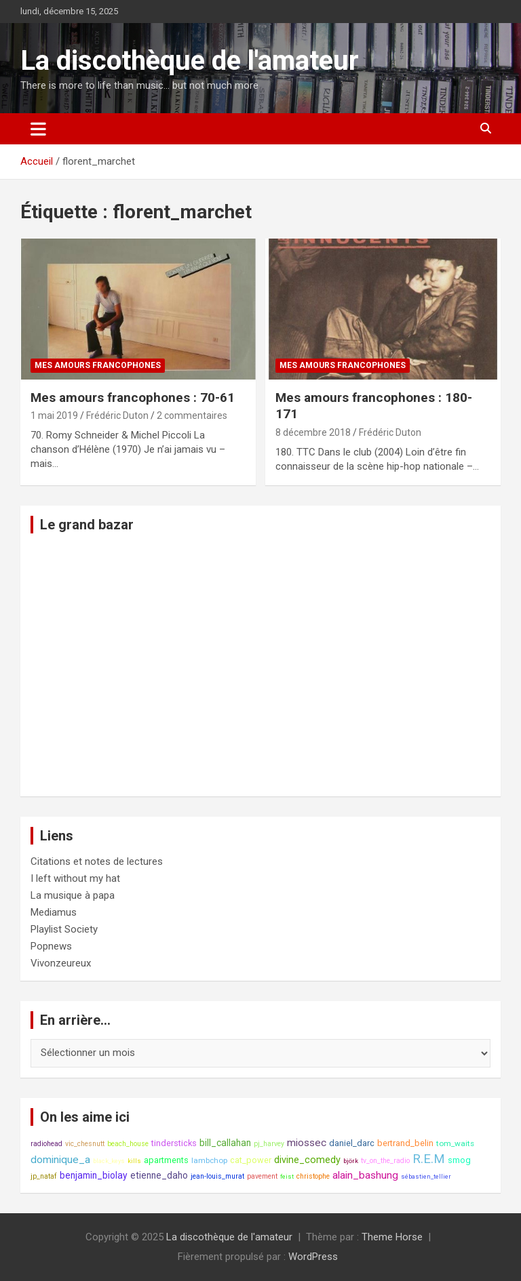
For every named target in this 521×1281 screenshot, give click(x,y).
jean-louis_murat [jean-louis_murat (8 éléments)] (217, 1176)
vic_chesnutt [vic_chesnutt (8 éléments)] (84, 1143)
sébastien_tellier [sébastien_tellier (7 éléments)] (426, 1176)
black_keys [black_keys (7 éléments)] (109, 1160)
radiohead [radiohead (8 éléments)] (46, 1143)
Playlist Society (64, 929)
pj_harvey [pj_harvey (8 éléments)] (269, 1143)
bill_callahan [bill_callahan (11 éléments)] (225, 1142)
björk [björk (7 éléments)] (350, 1160)
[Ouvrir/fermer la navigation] (38, 128)
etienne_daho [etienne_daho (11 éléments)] (159, 1175)
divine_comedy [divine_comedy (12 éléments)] (307, 1160)
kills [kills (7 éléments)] (134, 1160)
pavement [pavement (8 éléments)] (262, 1176)
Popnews (51, 946)
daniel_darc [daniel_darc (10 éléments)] (351, 1143)
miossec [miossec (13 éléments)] (306, 1143)
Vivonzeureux (61, 963)
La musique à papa (73, 895)
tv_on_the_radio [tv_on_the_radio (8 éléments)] (385, 1160)
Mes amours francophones (98, 365)
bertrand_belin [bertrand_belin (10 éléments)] (405, 1143)
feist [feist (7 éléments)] (287, 1176)
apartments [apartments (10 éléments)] (166, 1160)
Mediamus (54, 912)
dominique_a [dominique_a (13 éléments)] (60, 1160)
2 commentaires (192, 415)
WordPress (313, 1256)
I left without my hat (75, 878)
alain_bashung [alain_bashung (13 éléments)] (365, 1175)
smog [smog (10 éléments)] (459, 1160)
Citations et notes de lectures (97, 861)
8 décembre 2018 (313, 432)
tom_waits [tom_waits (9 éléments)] (455, 1143)
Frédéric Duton (117, 415)
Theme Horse (392, 1237)
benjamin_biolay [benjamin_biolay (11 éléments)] (94, 1175)
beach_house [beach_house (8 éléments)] (128, 1143)
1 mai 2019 (54, 415)
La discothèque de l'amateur (189, 61)
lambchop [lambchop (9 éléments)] (209, 1160)
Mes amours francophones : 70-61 (133, 397)
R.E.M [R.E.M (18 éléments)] (428, 1159)
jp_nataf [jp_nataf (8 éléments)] (44, 1176)
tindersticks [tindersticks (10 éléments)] (174, 1143)
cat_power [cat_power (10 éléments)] (250, 1160)
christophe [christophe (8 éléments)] (313, 1176)
